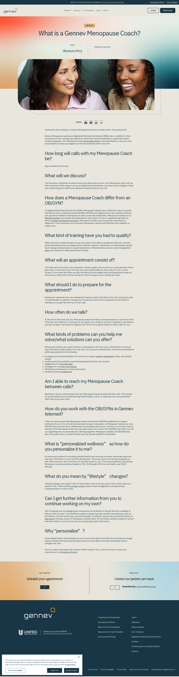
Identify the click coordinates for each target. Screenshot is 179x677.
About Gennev (138, 627)
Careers (135, 652)
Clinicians (76, 10)
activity (82, 486)
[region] (42, 664)
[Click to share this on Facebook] (83, 122)
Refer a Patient (172, 2)
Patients (67, 10)
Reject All (54, 670)
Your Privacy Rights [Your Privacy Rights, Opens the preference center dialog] (15, 670)
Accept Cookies (71, 670)
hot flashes (72, 366)
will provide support (92, 141)
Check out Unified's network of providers (57, 634)
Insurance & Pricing (106, 637)
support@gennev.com (149, 586)
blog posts (49, 519)
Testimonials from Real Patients (146, 647)
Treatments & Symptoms (109, 618)
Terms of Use (93, 670)
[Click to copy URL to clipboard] (104, 122)
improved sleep (66, 364)
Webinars (136, 623)
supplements (66, 371)
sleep (47, 250)
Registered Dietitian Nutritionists (146, 637)
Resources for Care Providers (110, 632)
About (105, 10)
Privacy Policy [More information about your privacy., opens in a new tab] (70, 665)
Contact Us (115, 588)
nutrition (74, 486)
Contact (135, 642)
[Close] (78, 657)
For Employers (89, 10)
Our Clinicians (138, 632)
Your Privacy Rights (107, 670)
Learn (98, 10)
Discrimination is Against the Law (163, 670)
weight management (105, 356)
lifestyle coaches (52, 218)
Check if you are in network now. (112, 2)
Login (153, 10)
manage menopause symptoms (64, 220)
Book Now (167, 10)
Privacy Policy (122, 670)
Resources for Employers (109, 627)
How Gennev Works (157, 2)
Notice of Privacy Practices (139, 670)
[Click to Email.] (97, 122)
